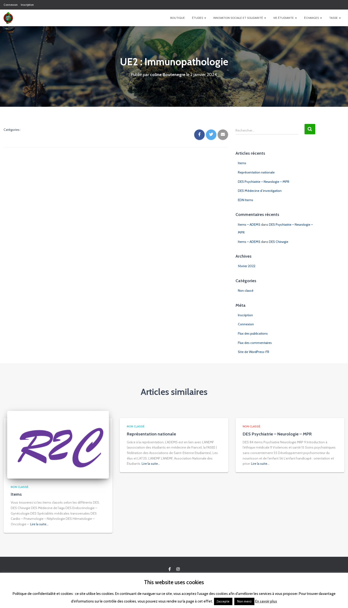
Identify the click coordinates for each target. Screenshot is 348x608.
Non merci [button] (244, 601)
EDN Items (245, 200)
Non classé (245, 290)
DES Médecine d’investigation (260, 191)
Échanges (313, 18)
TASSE (335, 18)
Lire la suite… (39, 524)
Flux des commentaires (255, 343)
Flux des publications (253, 333)
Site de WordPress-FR (253, 352)
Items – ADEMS (249, 224)
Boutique (177, 18)
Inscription (27, 4)
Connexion (11, 4)
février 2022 (246, 266)
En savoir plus (266, 601)
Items (242, 163)
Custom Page (169, 569)
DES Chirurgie (278, 242)
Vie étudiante (285, 18)
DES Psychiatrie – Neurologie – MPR (263, 181)
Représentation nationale (256, 172)
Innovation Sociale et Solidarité (239, 18)
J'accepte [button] (223, 601)
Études (199, 18)
